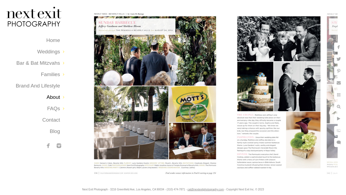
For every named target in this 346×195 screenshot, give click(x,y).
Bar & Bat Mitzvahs (38, 63)
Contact (51, 120)
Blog (55, 131)
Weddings (48, 51)
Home (53, 40)
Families (50, 74)
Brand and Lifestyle (38, 86)
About (53, 97)
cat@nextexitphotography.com (210, 188)
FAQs (53, 108)
